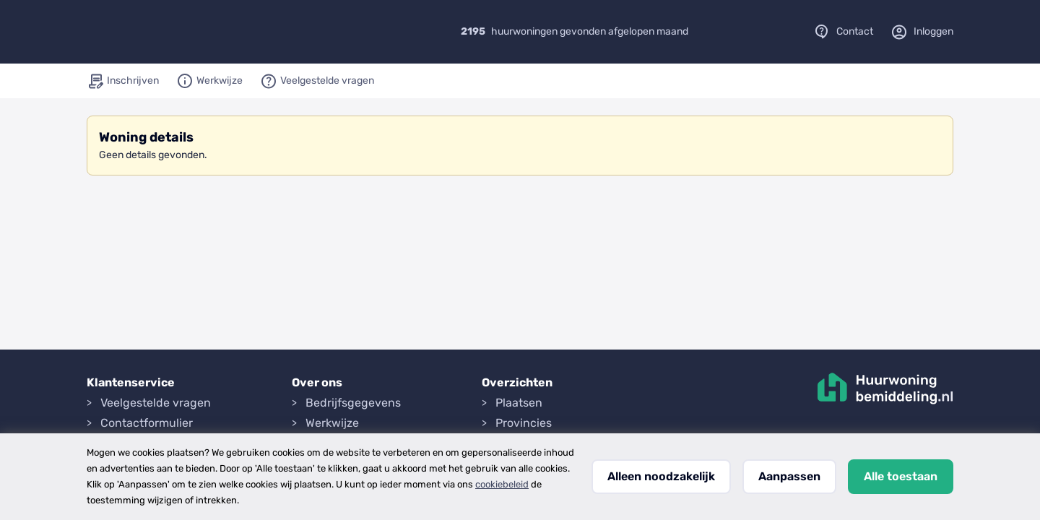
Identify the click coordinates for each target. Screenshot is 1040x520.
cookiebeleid (502, 484)
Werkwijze (332, 423)
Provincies (523, 423)
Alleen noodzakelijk (661, 476)
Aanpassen (789, 476)
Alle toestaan (900, 476)
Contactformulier (146, 423)
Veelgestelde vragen (155, 403)
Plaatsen (518, 403)
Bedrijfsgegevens (353, 403)
